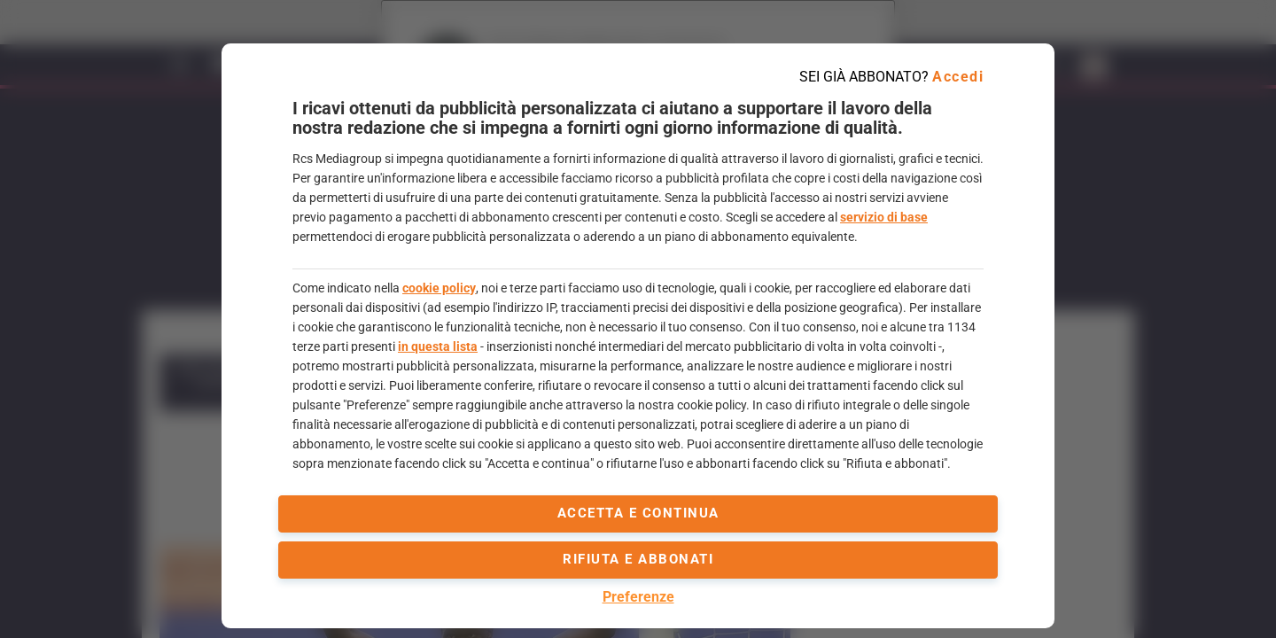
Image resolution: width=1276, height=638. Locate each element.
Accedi (958, 76)
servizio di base (884, 217)
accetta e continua (638, 513)
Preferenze (638, 596)
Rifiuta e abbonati (638, 559)
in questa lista (438, 346)
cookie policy (439, 288)
